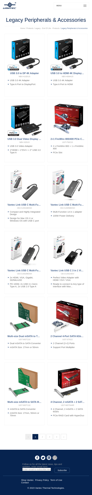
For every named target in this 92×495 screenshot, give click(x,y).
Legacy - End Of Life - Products (47, 28)
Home (22, 28)
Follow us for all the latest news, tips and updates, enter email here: (42, 465)
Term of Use (56, 480)
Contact (25, 482)
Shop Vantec (27, 480)
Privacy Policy (42, 480)
